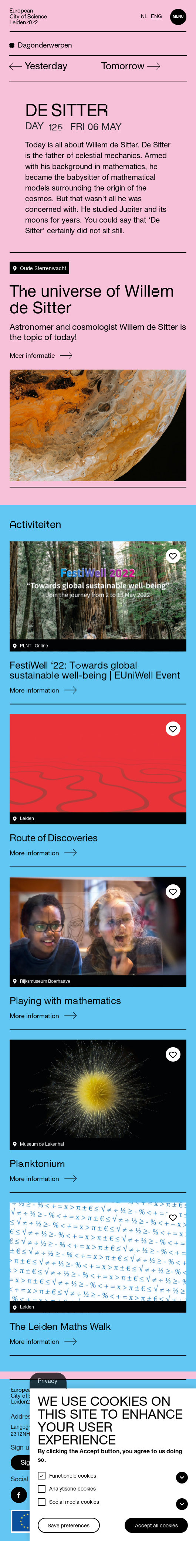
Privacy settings (49, 1383)
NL (144, 17)
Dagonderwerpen (40, 45)
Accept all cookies (156, 1526)
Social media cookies (74, 1502)
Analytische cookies (72, 1489)
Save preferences (68, 1526)
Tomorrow (130, 67)
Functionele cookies (72, 1476)
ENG (156, 17)
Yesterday (38, 67)
